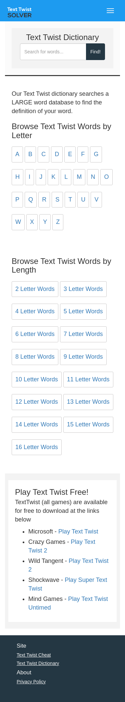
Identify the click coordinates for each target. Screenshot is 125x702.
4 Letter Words (35, 311)
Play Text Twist (78, 531)
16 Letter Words (36, 447)
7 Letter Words (83, 334)
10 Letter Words (36, 379)
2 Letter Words (35, 289)
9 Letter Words (83, 356)
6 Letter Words (35, 334)
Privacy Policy (31, 681)
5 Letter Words (83, 311)
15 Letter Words (88, 424)
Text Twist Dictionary (38, 663)
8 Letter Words (35, 356)
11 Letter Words (88, 379)
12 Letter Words (36, 401)
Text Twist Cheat (34, 655)
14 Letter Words (36, 424)
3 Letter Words (83, 289)
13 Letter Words (88, 401)
